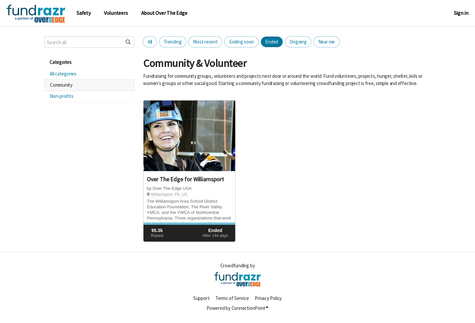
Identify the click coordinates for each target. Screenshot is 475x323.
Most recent (205, 42)
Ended (271, 42)
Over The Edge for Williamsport (185, 179)
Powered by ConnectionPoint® (237, 308)
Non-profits (62, 96)
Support (201, 298)
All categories (63, 74)
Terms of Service (232, 298)
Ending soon (241, 42)
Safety (84, 13)
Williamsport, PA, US (169, 194)
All (150, 42)
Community (61, 85)
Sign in (461, 13)
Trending (172, 42)
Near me (326, 42)
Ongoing (298, 42)
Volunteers (116, 13)
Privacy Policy (268, 298)
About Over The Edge (164, 13)
